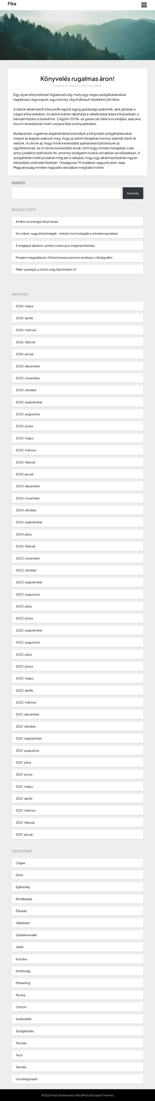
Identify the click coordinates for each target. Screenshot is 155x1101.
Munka (20, 995)
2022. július (24, 654)
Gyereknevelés (26, 935)
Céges (20, 863)
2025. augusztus (28, 414)
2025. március (26, 450)
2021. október (26, 726)
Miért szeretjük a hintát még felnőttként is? (46, 269)
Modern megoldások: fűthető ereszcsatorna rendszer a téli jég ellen (64, 257)
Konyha (21, 959)
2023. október (26, 570)
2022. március (26, 702)
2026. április (24, 318)
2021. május (24, 786)
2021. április (24, 798)
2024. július (24, 534)
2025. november (28, 378)
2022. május (25, 678)
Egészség (23, 887)
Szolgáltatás (25, 1031)
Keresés (18, 183)
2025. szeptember (29, 402)
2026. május (25, 306)
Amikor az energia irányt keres (37, 221)
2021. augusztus (27, 750)
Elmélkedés (24, 899)
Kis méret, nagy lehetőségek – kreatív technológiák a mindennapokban (67, 233)
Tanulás (21, 1043)
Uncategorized (26, 1079)
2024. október (26, 510)
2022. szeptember (29, 630)
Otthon (21, 1007)
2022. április (24, 690)
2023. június (24, 618)
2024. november (28, 498)
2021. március (26, 810)
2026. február (26, 342)
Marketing (23, 983)
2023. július (24, 606)
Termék (21, 1067)
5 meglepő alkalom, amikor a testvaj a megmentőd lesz (55, 245)
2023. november (28, 558)
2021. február (25, 822)
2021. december (27, 714)
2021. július (23, 762)
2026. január (25, 354)
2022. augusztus (28, 642)
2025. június (24, 426)
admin (97, 85)
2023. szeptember (29, 582)
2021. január (24, 834)
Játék (19, 947)
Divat (19, 875)
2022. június (24, 666)
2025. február (26, 462)
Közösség (23, 971)
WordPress (82, 1095)
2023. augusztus (28, 594)
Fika (12, 3)
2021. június (24, 774)
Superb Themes (103, 1095)
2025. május (25, 438)
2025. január (25, 474)
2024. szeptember (29, 522)
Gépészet (23, 923)
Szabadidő (23, 1019)
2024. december (28, 486)
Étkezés (21, 911)
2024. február (26, 546)
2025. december (28, 366)
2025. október (26, 390)
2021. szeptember (29, 738)
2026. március (26, 330)
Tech (19, 1055)
